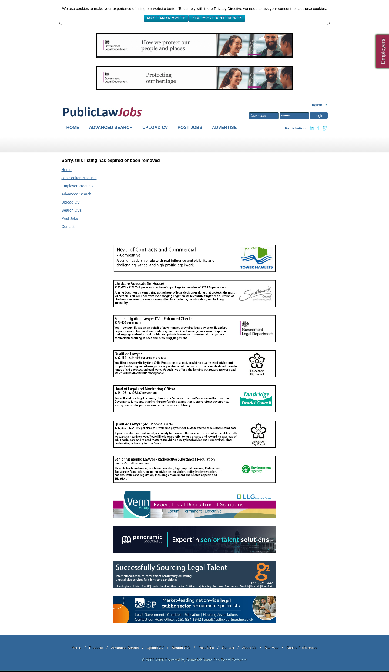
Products (96, 648)
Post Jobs (189, 127)
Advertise (224, 127)
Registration (295, 128)
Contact (68, 226)
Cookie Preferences (301, 648)
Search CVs (72, 210)
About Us (249, 648)
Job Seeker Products (79, 178)
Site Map (271, 648)
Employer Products (77, 186)
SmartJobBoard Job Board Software (216, 660)
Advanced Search (111, 127)
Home (72, 127)
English (316, 105)
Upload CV (155, 127)
